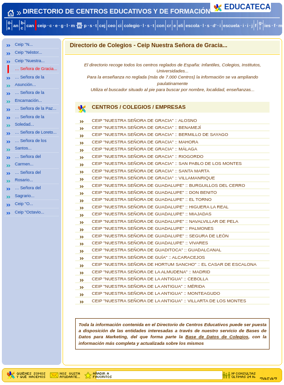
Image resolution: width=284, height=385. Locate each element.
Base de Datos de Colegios (216, 336)
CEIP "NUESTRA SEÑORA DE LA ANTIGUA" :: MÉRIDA (148, 286)
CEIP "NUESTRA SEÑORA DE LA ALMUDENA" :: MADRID (151, 271)
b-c (23, 25)
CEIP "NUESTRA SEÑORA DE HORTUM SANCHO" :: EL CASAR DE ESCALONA (174, 264)
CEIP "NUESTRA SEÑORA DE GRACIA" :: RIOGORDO (147, 156)
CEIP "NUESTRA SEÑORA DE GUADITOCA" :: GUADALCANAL (156, 249)
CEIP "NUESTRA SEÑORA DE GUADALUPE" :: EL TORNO (152, 199)
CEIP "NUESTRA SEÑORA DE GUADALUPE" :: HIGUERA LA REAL (160, 206)
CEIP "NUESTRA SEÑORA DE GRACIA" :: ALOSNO (144, 120)
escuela (231, 25)
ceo (112, 25)
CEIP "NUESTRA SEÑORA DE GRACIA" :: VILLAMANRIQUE (153, 177)
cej (102, 25)
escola (192, 25)
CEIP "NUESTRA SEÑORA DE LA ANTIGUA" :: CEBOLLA (150, 278)
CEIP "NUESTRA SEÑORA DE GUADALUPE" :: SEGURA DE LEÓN (160, 235)
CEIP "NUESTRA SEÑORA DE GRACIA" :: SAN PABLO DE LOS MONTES (166, 163)
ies (267, 25)
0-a (9, 25)
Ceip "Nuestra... (30, 60)
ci (119, 25)
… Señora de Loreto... (36, 132)
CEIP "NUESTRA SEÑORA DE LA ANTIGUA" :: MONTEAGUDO (156, 293)
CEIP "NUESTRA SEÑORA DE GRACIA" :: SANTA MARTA (150, 170)
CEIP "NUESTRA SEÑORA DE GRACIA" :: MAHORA (145, 141)
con (160, 25)
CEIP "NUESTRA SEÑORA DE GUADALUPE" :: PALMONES (152, 228)
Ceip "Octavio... (29, 212)
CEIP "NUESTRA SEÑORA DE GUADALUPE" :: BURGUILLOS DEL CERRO (168, 185)
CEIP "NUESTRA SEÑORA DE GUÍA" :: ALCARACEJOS (148, 257)
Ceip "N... (24, 44)
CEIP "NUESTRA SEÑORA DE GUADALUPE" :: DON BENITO (154, 192)
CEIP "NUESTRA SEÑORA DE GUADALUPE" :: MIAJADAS (151, 213)
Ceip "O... (24, 203)
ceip (41, 25)
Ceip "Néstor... (28, 52)
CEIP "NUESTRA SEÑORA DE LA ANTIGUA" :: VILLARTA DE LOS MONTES (169, 300)
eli (181, 25)
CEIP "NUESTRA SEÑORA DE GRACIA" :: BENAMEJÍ (146, 127)
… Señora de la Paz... (36, 108)
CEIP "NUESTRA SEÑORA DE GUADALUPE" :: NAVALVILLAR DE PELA (165, 221)
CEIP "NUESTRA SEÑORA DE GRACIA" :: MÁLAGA (144, 148)
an (15, 25)
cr (169, 25)
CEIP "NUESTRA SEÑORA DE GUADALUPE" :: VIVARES (150, 242)
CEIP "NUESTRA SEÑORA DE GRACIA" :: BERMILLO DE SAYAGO (160, 134)
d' (214, 25)
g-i (261, 25)
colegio (132, 25)
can (30, 25)
